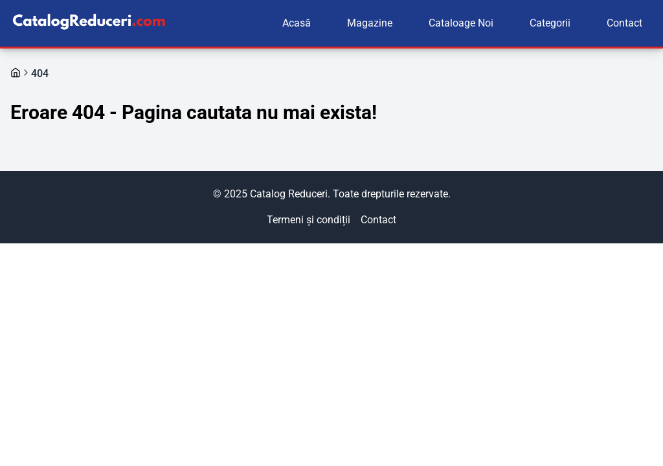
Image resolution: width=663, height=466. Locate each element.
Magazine (369, 23)
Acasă (296, 23)
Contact (624, 23)
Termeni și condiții (308, 220)
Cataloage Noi (461, 23)
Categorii (550, 23)
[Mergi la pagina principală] (15, 72)
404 (40, 73)
